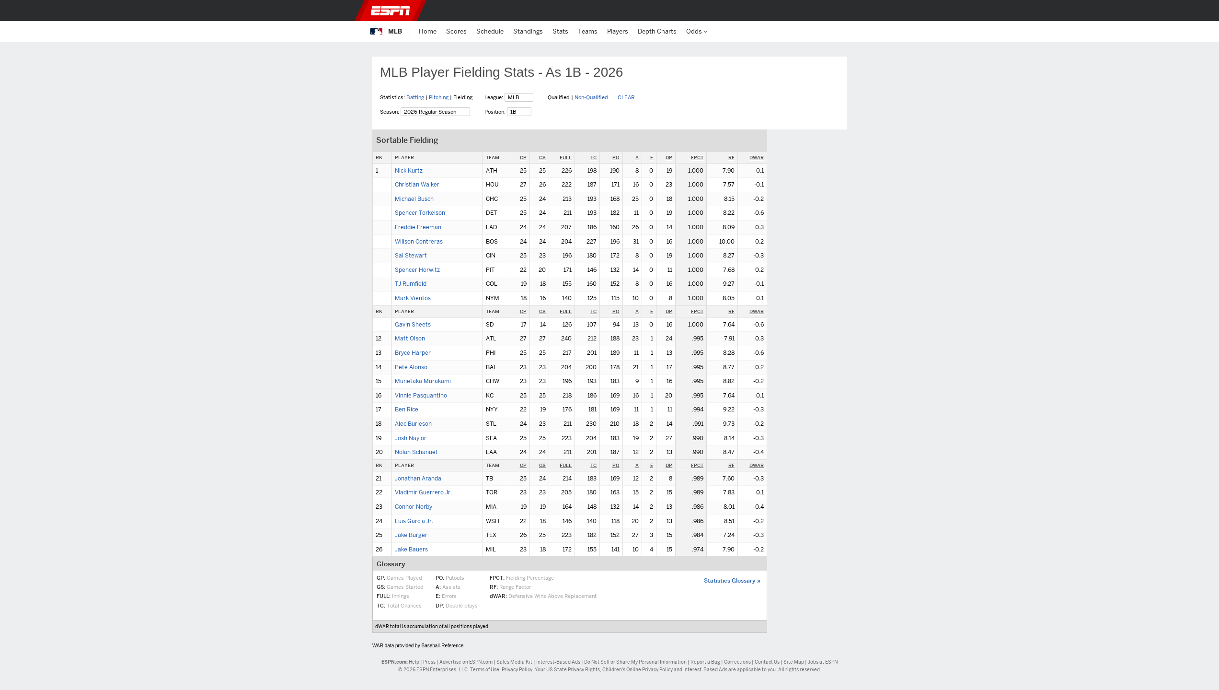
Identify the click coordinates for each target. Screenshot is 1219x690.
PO (616, 157)
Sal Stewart (411, 255)
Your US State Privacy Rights (567, 670)
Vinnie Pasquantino (421, 395)
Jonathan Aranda (418, 478)
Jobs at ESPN (823, 662)
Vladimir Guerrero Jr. (423, 492)
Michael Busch (414, 199)
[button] (844, 10)
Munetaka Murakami (423, 381)
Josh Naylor (410, 438)
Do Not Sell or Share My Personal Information (635, 662)
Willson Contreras (419, 242)
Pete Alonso (411, 367)
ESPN (390, 10)
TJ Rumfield (410, 284)
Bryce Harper (413, 353)
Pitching (438, 97)
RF (731, 157)
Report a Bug (705, 662)
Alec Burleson (413, 424)
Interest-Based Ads (558, 662)
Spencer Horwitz (417, 270)
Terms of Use (484, 670)
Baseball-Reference (442, 645)
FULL (566, 157)
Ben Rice (406, 409)
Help (414, 662)
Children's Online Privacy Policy (637, 670)
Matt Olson (410, 338)
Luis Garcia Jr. (414, 521)
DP (669, 157)
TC (593, 157)
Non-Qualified (591, 97)
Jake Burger (411, 535)
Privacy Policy (517, 670)
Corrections (737, 662)
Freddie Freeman (418, 227)
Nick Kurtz (409, 171)
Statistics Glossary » (732, 580)
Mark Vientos (413, 298)
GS (542, 157)
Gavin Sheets (413, 324)
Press (429, 662)
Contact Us (767, 662)
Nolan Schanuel (416, 452)
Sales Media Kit (514, 662)
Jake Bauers (411, 549)
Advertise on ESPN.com (466, 662)
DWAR (756, 157)
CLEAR (626, 97)
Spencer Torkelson (420, 213)
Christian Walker (417, 184)
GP (523, 157)
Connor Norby (413, 507)
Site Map (793, 662)
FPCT (697, 157)
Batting (415, 97)
